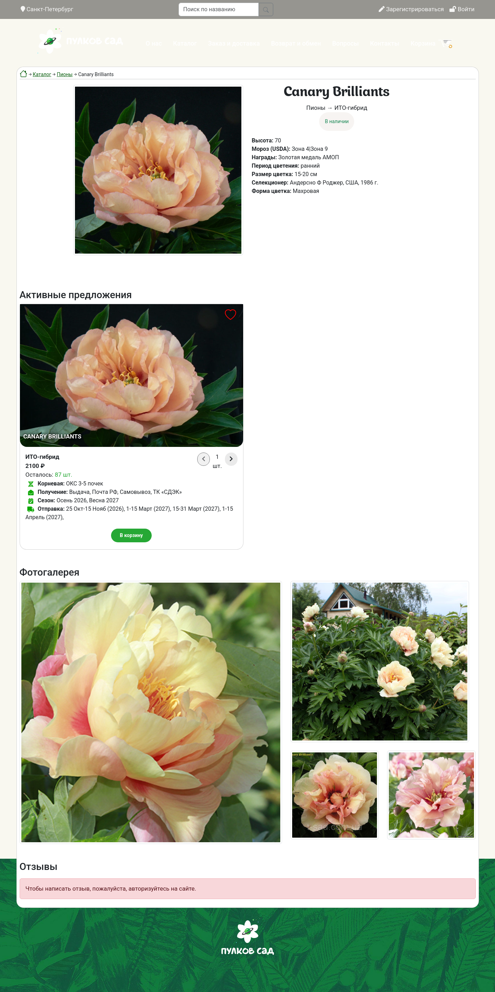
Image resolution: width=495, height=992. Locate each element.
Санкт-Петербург (47, 9)
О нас (154, 43)
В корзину (131, 535)
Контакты (384, 43)
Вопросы (345, 43)
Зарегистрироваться (411, 9)
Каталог (185, 43)
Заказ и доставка (234, 43)
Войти (461, 9)
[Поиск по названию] (219, 9)
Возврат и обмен (296, 43)
